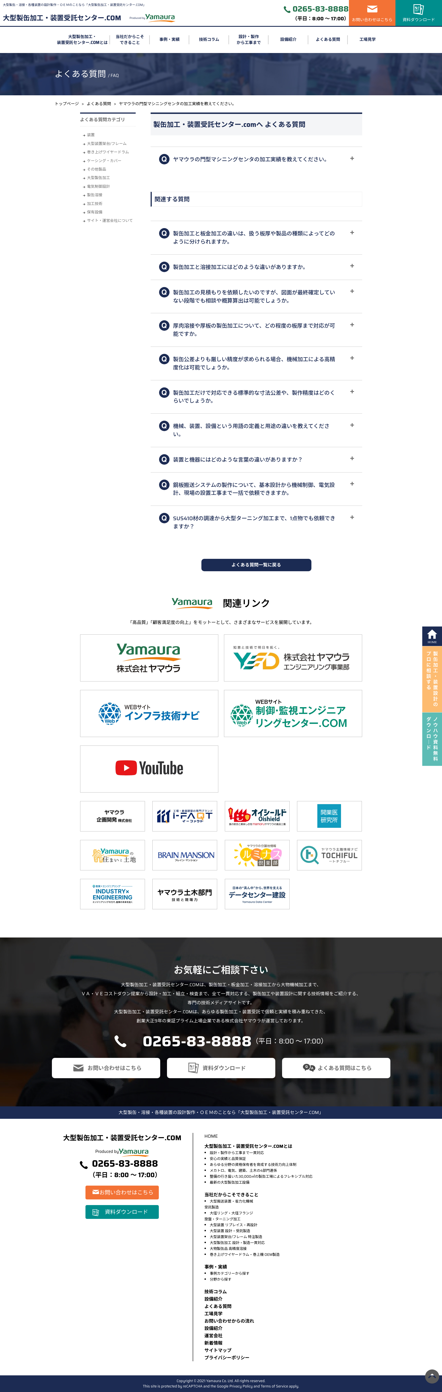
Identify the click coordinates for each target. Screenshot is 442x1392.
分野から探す (221, 1279)
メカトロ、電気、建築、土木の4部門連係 (243, 1170)
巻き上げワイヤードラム (108, 152)
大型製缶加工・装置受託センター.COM (62, 18)
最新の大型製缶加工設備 (230, 1182)
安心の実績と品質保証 (228, 1159)
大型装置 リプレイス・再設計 (234, 1225)
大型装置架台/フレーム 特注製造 (236, 1237)
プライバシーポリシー (227, 1357)
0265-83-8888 (321, 9)
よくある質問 (328, 40)
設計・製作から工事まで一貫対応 (237, 1153)
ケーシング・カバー (104, 161)
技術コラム (209, 40)
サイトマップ (218, 1350)
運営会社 (213, 1335)
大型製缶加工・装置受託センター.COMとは (82, 40)
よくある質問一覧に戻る (256, 564)
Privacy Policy (241, 1386)
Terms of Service (274, 1386)
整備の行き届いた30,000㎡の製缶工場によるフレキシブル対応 (261, 1176)
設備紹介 (288, 40)
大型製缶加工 (98, 178)
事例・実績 (169, 40)
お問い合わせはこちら (372, 20)
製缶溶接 (94, 195)
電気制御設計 (98, 186)
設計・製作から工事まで (249, 40)
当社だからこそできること (130, 40)
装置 (91, 135)
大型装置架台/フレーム (107, 144)
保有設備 (94, 212)
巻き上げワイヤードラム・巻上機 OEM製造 (245, 1255)
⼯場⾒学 (213, 1313)
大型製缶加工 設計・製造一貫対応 (237, 1243)
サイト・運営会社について (110, 221)
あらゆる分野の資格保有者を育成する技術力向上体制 (253, 1165)
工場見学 (367, 40)
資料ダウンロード (419, 20)
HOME (211, 1136)
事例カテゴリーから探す (230, 1273)
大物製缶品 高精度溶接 (228, 1249)
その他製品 (96, 169)
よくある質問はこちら (345, 1068)
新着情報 (213, 1343)
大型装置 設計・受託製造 (230, 1231)
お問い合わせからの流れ (229, 1321)
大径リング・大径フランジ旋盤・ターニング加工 (228, 1216)
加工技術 (94, 204)
